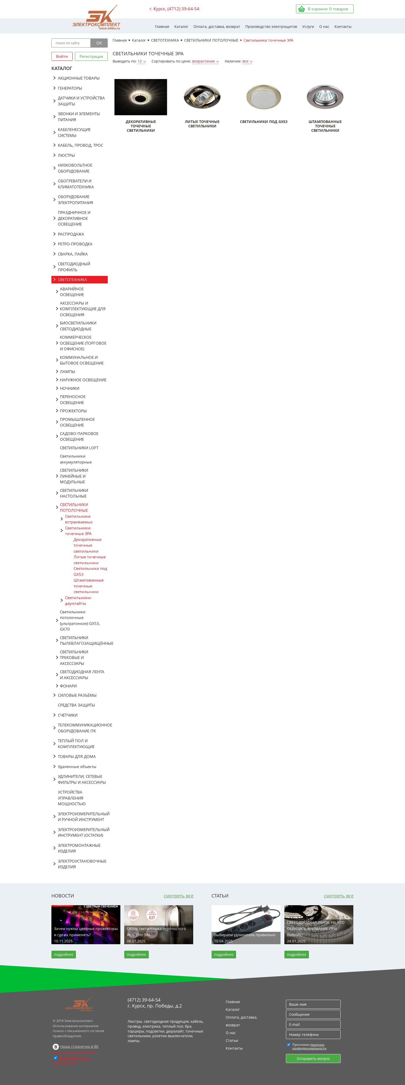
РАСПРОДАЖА (71, 234)
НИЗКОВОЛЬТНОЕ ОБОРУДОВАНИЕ (75, 168)
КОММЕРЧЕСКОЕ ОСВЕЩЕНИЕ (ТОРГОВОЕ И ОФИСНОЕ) (83, 343)
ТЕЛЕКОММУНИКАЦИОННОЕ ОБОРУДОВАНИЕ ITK (83, 727)
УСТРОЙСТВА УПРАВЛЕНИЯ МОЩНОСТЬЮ (72, 797)
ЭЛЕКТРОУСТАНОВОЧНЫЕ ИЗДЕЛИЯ (82, 864)
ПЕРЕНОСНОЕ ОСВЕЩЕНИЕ (72, 399)
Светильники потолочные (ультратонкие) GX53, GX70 (80, 620)
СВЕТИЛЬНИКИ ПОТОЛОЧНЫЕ (74, 507)
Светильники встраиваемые (78, 519)
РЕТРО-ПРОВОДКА (75, 243)
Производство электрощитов (271, 26)
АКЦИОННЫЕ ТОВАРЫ (79, 78)
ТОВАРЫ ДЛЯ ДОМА (77, 756)
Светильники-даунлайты (78, 600)
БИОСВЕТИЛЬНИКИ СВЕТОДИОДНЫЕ (78, 325)
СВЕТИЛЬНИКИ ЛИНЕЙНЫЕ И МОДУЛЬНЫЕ (74, 476)
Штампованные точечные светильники (89, 585)
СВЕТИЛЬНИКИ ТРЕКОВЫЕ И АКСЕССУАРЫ (74, 657)
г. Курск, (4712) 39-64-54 (174, 9)
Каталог (181, 26)
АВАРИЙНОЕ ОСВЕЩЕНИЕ (72, 291)
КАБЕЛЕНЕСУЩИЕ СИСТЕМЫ (74, 132)
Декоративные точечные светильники (88, 545)
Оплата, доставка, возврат (216, 26)
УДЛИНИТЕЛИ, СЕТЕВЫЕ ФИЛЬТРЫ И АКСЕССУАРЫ (82, 779)
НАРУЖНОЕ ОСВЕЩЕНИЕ (83, 379)
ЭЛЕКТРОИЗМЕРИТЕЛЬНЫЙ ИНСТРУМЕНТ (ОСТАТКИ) (83, 832)
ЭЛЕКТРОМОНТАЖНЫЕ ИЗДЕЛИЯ (79, 848)
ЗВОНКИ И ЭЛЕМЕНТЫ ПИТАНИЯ (79, 116)
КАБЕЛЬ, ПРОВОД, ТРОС (80, 145)
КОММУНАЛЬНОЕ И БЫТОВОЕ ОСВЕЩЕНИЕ (82, 360)
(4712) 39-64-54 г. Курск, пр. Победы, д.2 (155, 1003)
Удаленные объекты (77, 766)
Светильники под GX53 (90, 571)
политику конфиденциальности (309, 1046)
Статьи (232, 1040)
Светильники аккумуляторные (76, 458)
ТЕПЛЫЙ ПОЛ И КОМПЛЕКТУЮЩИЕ (76, 743)
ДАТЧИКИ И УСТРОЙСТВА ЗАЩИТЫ (81, 100)
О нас (324, 26)
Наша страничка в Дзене (75, 1052)
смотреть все (178, 895)
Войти (62, 56)
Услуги (308, 26)
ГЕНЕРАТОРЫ (70, 88)
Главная (162, 26)
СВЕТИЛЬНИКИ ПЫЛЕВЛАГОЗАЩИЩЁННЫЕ (84, 640)
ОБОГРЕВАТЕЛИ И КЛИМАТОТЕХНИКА (76, 183)
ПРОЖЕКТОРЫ (73, 410)
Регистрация (91, 56)
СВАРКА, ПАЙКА (73, 254)
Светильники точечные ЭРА (78, 530)
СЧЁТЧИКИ (67, 715)
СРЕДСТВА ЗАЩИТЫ (76, 705)
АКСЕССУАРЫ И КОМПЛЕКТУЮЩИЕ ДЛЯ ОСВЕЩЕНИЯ (83, 308)
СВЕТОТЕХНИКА (72, 279)
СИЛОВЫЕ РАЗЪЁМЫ (77, 695)
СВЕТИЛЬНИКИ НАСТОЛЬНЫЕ (74, 493)
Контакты (343, 26)
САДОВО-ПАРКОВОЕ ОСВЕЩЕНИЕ (79, 436)
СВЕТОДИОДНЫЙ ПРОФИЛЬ (74, 266)
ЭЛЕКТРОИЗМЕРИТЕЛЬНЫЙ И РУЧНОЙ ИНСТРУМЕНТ (83, 816)
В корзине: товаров (328, 8)
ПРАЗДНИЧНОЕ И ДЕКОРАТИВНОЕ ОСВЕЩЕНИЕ (74, 218)
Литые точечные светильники (90, 559)
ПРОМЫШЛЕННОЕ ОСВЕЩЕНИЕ (77, 422)
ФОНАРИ (68, 685)
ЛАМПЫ (67, 371)
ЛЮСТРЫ (66, 155)
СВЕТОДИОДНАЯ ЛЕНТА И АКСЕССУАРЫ (82, 674)
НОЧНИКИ (69, 388)
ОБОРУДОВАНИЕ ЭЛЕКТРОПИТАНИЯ (75, 199)
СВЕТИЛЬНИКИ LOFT (79, 447)
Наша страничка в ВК (79, 1046)
